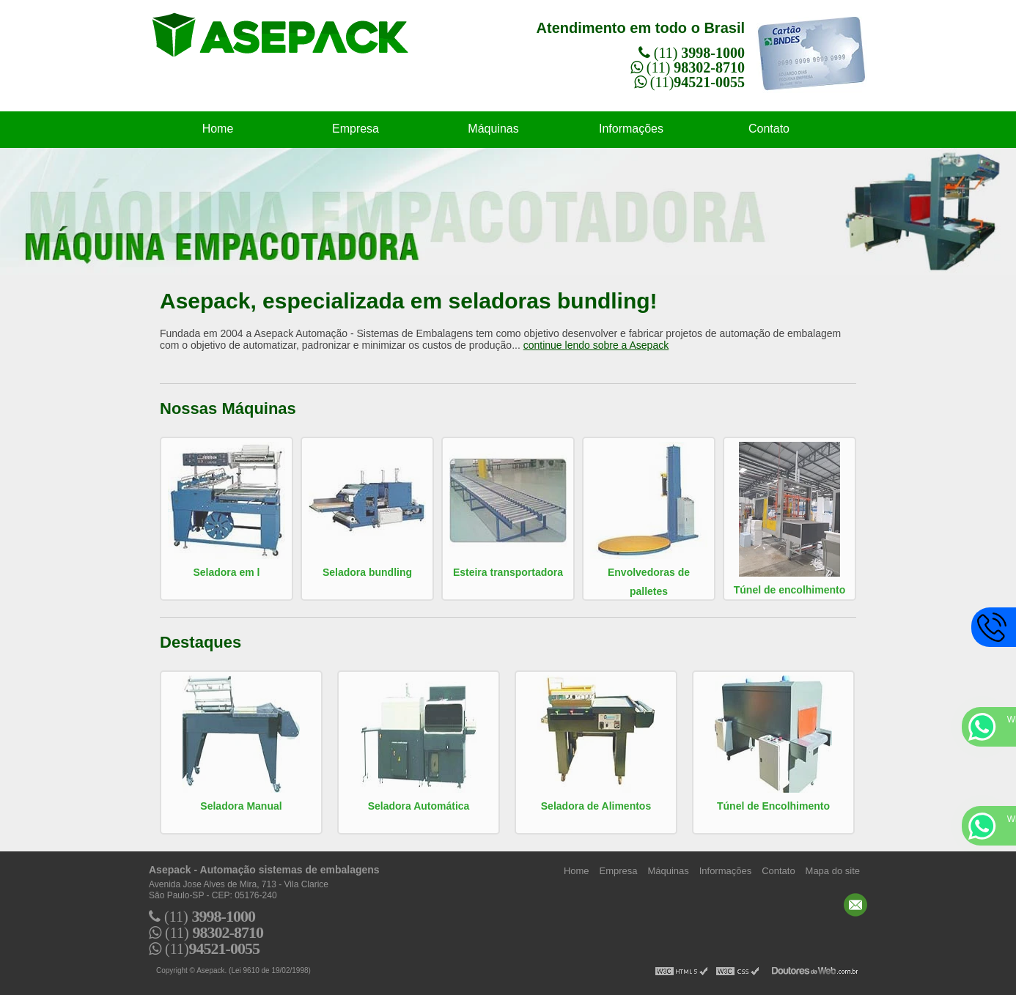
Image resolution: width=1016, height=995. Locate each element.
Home (218, 128)
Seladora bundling (367, 572)
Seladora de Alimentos (596, 806)
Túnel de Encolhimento (773, 806)
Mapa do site (833, 870)
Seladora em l (226, 572)
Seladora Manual (240, 806)
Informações (631, 128)
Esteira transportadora (508, 572)
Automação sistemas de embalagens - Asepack (295, 43)
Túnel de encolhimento (789, 590)
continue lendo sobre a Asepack (596, 345)
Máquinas (493, 128)
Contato (768, 128)
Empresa (355, 128)
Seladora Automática (419, 806)
